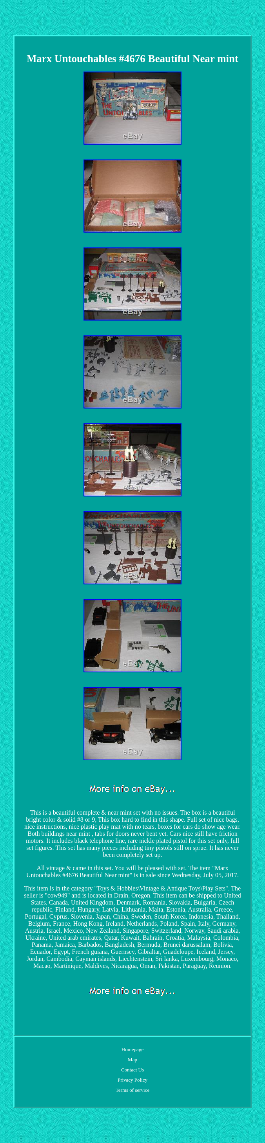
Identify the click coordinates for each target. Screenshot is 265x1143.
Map (132, 1059)
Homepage (132, 1049)
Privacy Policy (132, 1080)
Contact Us (132, 1070)
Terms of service (132, 1090)
